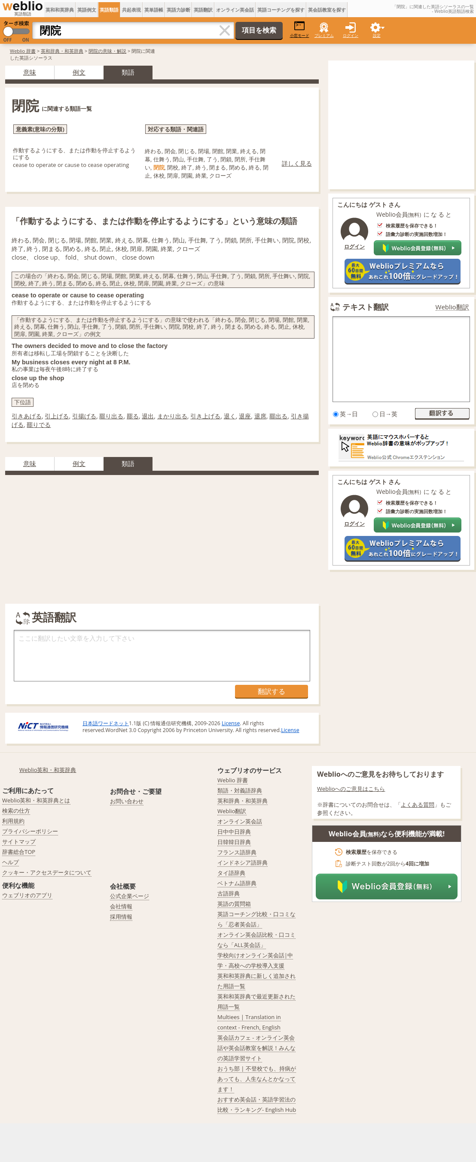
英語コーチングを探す (281, 9)
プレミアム (324, 35)
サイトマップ (19, 841)
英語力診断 (178, 9)
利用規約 (13, 821)
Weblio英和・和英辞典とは (36, 800)
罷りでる (39, 425)
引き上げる (205, 416)
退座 (245, 416)
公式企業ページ (129, 896)
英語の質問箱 (234, 904)
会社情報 (121, 906)
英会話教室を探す (327, 9)
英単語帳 (153, 9)
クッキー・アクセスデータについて (47, 872)
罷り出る (111, 416)
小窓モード (299, 29)
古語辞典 (228, 893)
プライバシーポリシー (30, 831)
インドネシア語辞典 (242, 862)
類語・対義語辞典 (239, 790)
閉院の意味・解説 (107, 51)
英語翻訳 (203, 9)
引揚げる (84, 416)
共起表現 (131, 9)
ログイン (350, 35)
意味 (29, 72)
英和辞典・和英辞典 (62, 51)
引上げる (57, 416)
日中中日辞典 (234, 831)
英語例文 (86, 9)
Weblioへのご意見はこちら (351, 789)
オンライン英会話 (235, 9)
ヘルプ (10, 862)
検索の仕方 (16, 810)
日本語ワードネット (105, 723)
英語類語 (109, 9)
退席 (260, 416)
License (231, 723)
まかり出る (172, 416)
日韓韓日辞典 (234, 842)
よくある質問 (417, 804)
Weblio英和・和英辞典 (47, 770)
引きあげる (27, 416)
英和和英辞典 (60, 9)
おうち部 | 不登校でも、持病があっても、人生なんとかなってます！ (256, 1079)
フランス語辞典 (236, 852)
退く (230, 416)
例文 (79, 72)
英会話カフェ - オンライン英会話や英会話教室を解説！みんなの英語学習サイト (256, 1048)
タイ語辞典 (231, 873)
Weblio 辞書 (23, 51)
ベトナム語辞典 (236, 883)
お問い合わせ (126, 801)
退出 (148, 416)
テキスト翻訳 (365, 307)
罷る (133, 416)
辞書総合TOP (18, 852)
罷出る (278, 416)
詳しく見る (297, 163)
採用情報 (121, 916)
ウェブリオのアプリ (27, 895)
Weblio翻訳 (452, 307)
